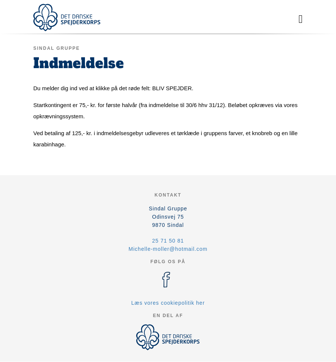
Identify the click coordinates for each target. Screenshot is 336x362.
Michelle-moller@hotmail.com (168, 249)
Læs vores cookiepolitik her (168, 303)
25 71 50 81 (168, 241)
